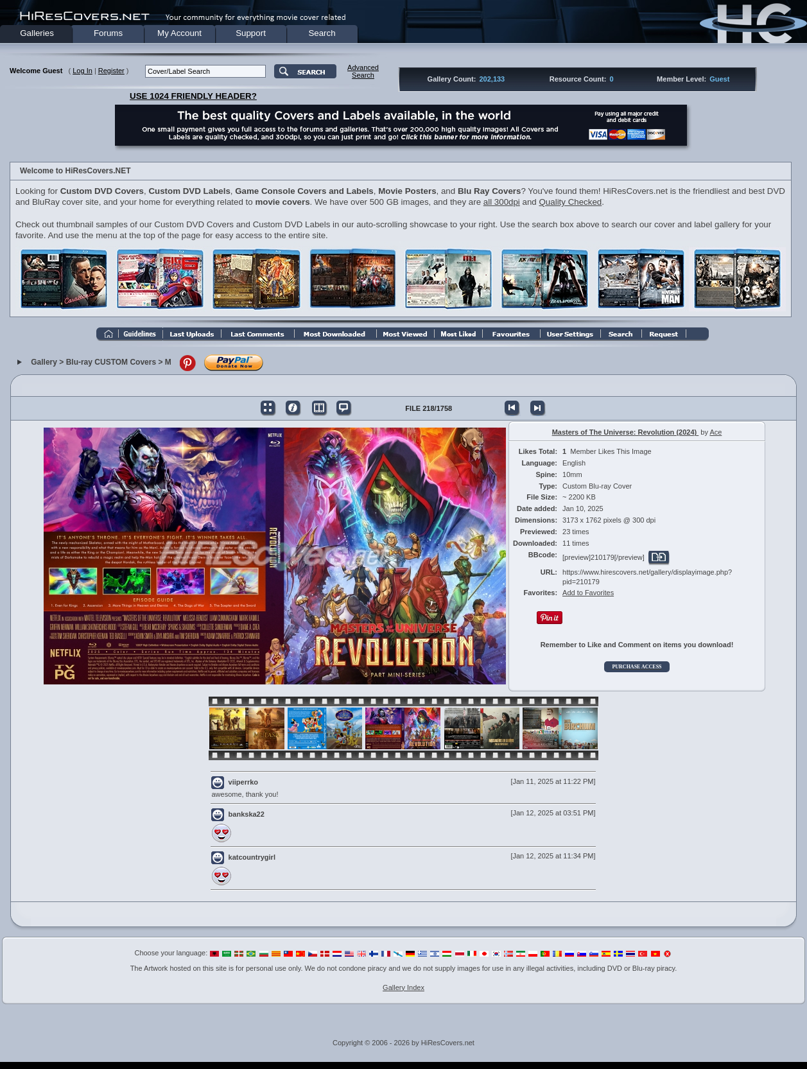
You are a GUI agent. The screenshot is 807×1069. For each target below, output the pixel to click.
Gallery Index (403, 987)
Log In (82, 70)
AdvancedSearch (363, 71)
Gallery (44, 362)
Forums (108, 33)
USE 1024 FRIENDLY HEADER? (193, 96)
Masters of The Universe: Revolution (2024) (625, 432)
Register (111, 70)
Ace (715, 432)
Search (321, 33)
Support (251, 33)
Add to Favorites (588, 592)
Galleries (37, 33)
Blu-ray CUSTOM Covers (111, 362)
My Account (179, 33)
